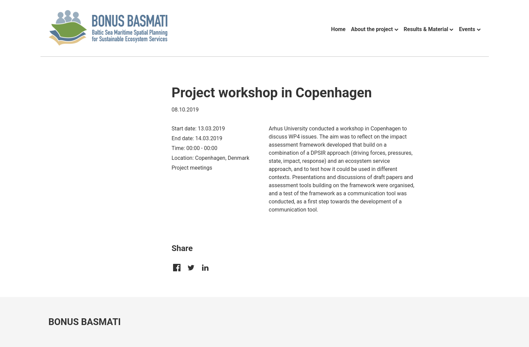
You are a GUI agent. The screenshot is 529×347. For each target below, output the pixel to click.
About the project (372, 29)
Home (338, 29)
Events (467, 29)
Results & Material (426, 29)
